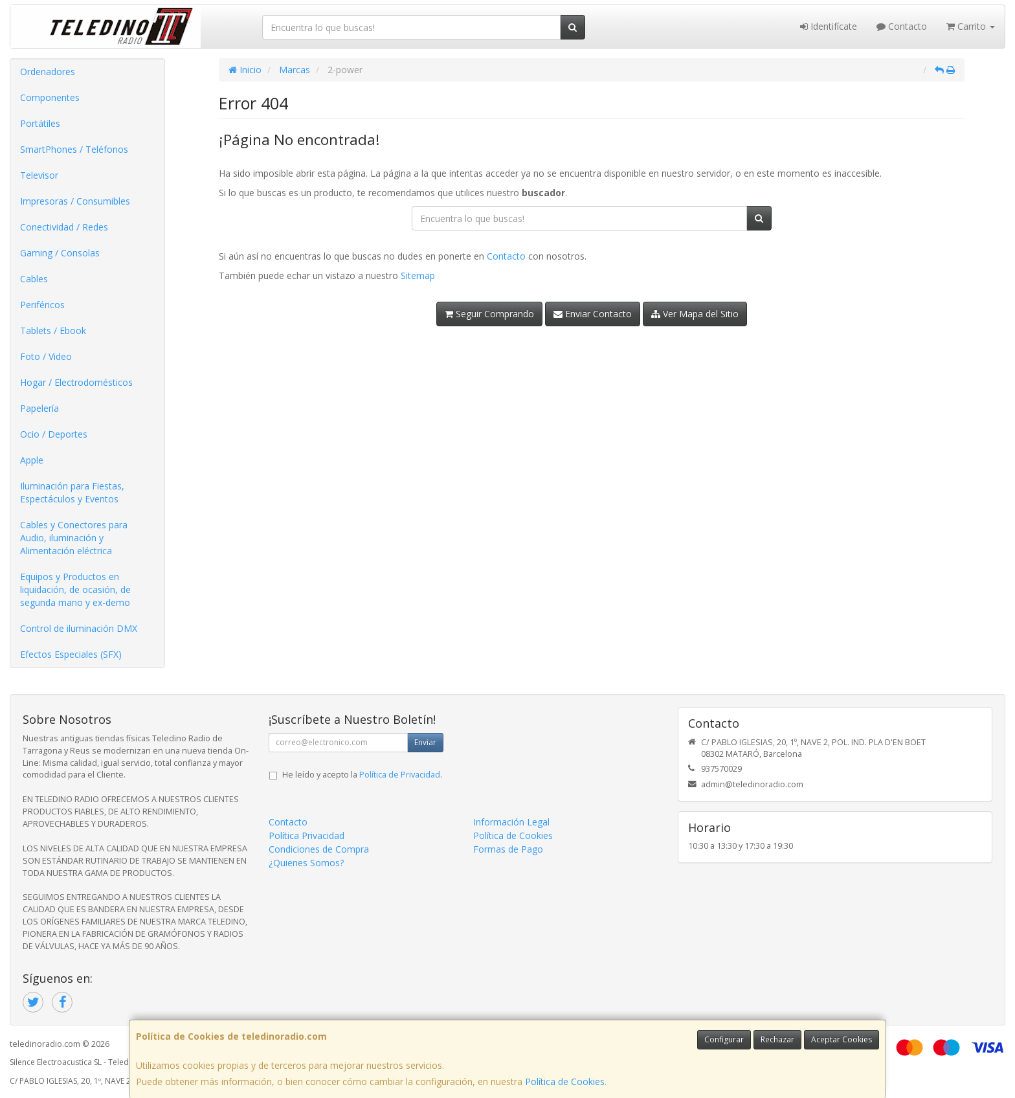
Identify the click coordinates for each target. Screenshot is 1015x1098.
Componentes (50, 97)
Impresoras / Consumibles (75, 201)
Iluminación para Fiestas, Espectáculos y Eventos (72, 492)
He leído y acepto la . (362, 774)
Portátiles (40, 123)
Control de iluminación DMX (78, 628)
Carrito (970, 26)
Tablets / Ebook (53, 330)
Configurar (724, 1039)
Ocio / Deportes (53, 434)
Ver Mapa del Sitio (695, 314)
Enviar (425, 742)
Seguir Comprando (489, 314)
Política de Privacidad (399, 774)
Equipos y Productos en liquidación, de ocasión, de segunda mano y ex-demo (75, 589)
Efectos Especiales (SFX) (71, 654)
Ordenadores (47, 71)
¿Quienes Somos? (306, 863)
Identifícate (828, 26)
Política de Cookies (565, 1081)
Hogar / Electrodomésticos (76, 382)
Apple (31, 460)
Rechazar (777, 1039)
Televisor (39, 175)
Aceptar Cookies (841, 1039)
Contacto (901, 26)
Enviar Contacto (592, 314)
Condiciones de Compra (319, 849)
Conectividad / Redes (64, 227)
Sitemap (418, 275)
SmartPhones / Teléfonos (74, 149)
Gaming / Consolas (60, 253)
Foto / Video (46, 356)
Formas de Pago (508, 849)
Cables (34, 279)
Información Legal (511, 822)
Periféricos (42, 304)
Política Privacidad (306, 835)
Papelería (39, 408)
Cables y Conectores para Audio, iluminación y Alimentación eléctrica (74, 538)
